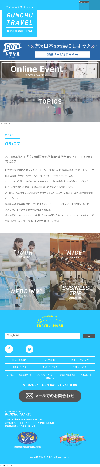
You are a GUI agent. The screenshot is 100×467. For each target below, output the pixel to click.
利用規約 (84, 374)
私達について (80, 367)
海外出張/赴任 (20, 367)
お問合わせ (50, 378)
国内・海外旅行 (19, 360)
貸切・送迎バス (49, 367)
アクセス (10, 374)
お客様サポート (25, 374)
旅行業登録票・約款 (67, 374)
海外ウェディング (80, 360)
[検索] (42, 335)
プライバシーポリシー (46, 374)
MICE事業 (50, 360)
